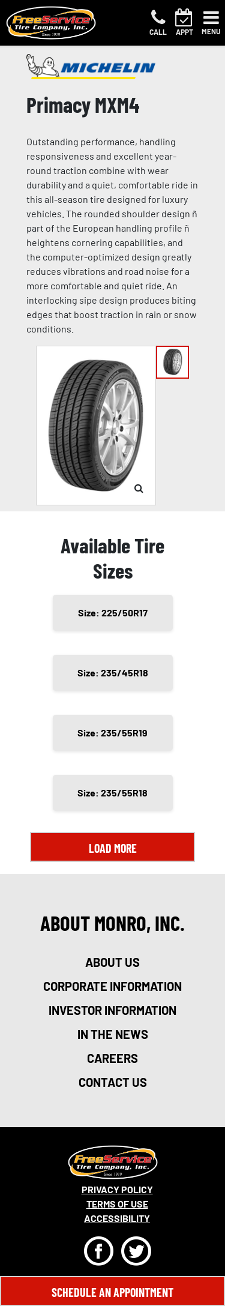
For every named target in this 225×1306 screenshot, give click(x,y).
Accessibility (117, 1218)
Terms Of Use (117, 1203)
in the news (112, 1034)
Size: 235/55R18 (112, 792)
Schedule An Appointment (112, 1292)
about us (112, 962)
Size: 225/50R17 (113, 612)
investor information (112, 1010)
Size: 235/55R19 (112, 732)
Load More (113, 848)
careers (112, 1058)
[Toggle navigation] (211, 23)
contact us (113, 1082)
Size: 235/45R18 (112, 672)
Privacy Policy (117, 1189)
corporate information (112, 986)
